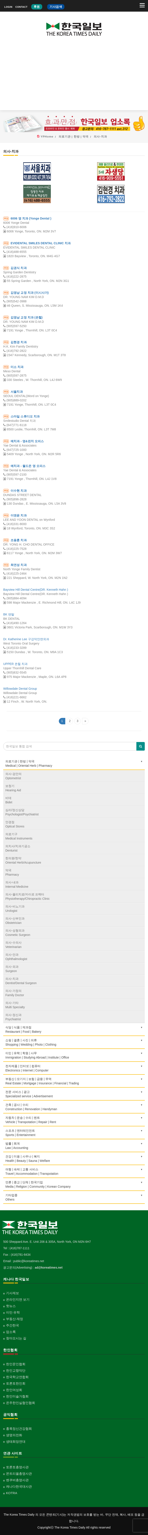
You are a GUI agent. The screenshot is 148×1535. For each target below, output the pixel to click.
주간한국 (12, 1325)
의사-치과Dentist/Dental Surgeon (21, 981)
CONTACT (21, 7)
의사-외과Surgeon (12, 969)
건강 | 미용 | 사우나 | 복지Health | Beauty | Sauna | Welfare (74, 1158)
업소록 (11, 1332)
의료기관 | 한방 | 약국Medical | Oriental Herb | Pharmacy (74, 763)
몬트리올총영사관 (19, 1473)
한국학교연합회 (17, 1377)
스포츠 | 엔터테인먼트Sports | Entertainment (74, 1133)
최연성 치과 (19, 565)
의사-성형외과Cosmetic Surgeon (17, 933)
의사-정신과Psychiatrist (13, 1017)
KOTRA (11, 1493)
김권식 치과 (19, 268)
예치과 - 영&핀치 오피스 (27, 441)
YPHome (47, 136)
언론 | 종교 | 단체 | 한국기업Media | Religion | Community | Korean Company (74, 1184)
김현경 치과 (19, 342)
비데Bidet (8, 800)
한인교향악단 (15, 1370)
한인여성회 (14, 1390)
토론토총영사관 (17, 1467)
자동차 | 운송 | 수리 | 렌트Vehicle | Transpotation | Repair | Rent (74, 1120)
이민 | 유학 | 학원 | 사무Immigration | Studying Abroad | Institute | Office (74, 1055)
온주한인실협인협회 (20, 1403)
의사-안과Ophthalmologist (16, 957)
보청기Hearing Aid (13, 788)
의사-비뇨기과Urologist (15, 908)
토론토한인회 (15, 1383)
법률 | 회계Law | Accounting (74, 1146)
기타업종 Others (74, 1197)
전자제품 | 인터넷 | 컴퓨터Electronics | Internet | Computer (74, 1068)
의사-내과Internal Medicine (16, 884)
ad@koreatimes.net (48, 1267)
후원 (37, 6)
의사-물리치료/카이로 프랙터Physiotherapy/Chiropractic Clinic (27, 896)
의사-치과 (100, 136)
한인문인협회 (15, 1364)
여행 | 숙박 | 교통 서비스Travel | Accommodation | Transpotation (74, 1171)
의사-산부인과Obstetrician (15, 920)
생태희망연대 (15, 1441)
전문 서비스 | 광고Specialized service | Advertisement (74, 1094)
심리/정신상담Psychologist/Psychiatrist (22, 812)
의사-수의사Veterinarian (13, 945)
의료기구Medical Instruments (18, 836)
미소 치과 (17, 367)
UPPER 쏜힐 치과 (15, 664)
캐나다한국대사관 (19, 1486)
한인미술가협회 (17, 1396)
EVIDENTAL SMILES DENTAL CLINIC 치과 (41, 243)
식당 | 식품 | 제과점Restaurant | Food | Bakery (74, 1029)
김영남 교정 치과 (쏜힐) (26, 317)
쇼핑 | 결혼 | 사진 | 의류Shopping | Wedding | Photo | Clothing (74, 1042)
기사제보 (12, 1293)
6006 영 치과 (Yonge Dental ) (31, 218)
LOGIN (8, 7)
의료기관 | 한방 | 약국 (74, 136)
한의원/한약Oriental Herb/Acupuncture (23, 860)
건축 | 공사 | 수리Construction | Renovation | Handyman (74, 1107)
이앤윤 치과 (19, 515)
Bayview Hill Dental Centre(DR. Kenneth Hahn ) (35, 589)
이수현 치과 (19, 490)
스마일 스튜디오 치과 (25, 416)
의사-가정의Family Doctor (14, 993)
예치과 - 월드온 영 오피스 (28, 466)
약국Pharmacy (12, 872)
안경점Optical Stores (14, 824)
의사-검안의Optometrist (13, 776)
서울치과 (17, 391)
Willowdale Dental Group (20, 688)
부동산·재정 (14, 1319)
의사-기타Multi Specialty (15, 1005)
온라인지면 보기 (18, 1299)
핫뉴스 (11, 1306)
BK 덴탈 (8, 614)
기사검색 (56, 6)
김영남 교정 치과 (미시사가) (30, 292)
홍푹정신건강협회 (19, 1428)
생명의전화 (14, 1435)
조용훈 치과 (19, 540)
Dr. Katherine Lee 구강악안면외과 (26, 639)
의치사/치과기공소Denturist (17, 848)
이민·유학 (13, 1312)
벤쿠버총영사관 (17, 1480)
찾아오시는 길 (16, 1338)
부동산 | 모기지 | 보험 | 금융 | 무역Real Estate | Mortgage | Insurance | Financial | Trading (74, 1081)
